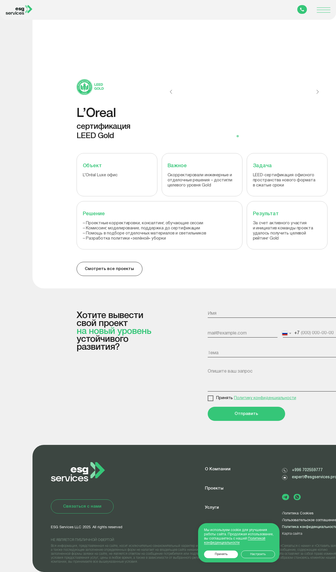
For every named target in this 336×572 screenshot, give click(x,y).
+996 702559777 (307, 470)
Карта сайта (292, 533)
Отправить (246, 414)
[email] (243, 333)
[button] (82, 506)
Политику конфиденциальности (265, 398)
